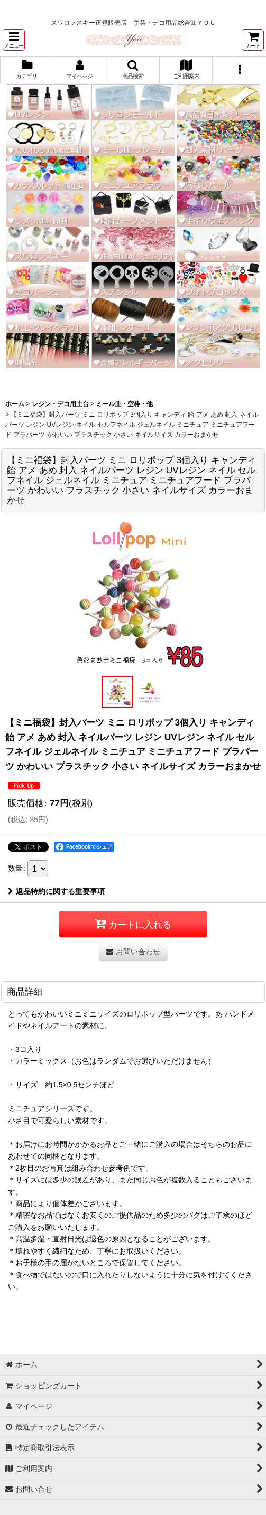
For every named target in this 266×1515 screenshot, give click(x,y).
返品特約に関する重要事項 (56, 891)
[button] (14, 40)
